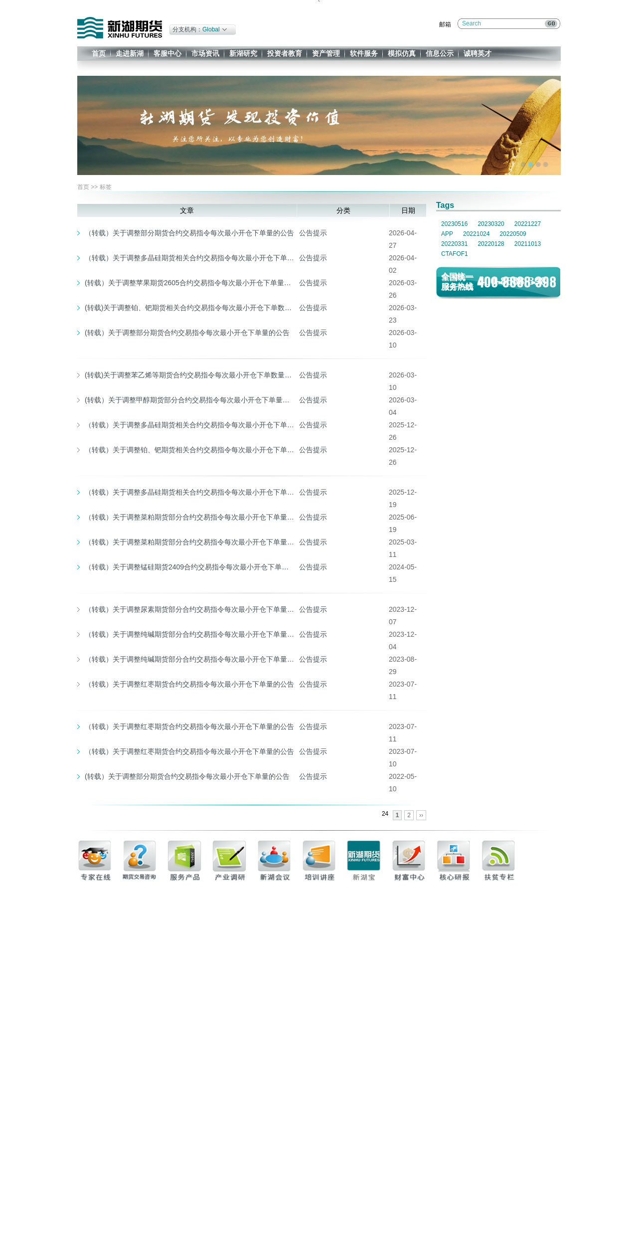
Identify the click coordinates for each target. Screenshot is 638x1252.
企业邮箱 (522, 1224)
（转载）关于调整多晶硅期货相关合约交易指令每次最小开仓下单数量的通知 (189, 492)
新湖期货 (119, 27)
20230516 (454, 223)
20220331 (454, 243)
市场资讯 (205, 53)
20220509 (512, 233)
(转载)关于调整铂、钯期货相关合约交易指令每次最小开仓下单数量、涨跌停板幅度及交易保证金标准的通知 (189, 308)
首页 (99, 53)
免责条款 (497, 1224)
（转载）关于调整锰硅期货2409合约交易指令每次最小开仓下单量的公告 (189, 567)
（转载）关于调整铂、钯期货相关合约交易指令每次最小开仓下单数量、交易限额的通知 (189, 450)
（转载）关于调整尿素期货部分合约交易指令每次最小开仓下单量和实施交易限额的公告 (189, 609)
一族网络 (490, 1247)
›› (421, 815)
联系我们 (471, 1224)
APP (447, 233)
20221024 (476, 233)
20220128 (491, 243)
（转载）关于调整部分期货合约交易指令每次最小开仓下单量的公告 (189, 233)
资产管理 (326, 53)
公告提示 (313, 233)
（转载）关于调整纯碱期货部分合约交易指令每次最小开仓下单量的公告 (189, 634)
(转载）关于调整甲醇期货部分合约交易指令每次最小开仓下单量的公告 (189, 400)
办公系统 (547, 1224)
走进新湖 (130, 53)
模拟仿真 (402, 53)
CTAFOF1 (454, 253)
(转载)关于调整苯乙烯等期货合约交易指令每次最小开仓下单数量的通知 (189, 375)
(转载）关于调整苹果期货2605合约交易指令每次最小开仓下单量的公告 (189, 283)
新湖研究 (243, 53)
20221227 (527, 223)
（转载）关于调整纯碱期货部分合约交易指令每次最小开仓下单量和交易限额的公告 (189, 659)
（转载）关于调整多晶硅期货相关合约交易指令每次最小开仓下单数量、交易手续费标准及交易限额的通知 (189, 425)
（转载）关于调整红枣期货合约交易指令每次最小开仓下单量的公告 (189, 684)
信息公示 (440, 53)
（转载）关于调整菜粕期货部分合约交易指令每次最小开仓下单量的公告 (189, 517)
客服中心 (167, 53)
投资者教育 (284, 53)
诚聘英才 (477, 53)
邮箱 (445, 24)
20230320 (491, 223)
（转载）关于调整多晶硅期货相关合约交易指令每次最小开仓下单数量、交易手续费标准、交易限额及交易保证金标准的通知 (189, 258)
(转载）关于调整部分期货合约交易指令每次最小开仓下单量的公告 (187, 333)
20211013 (527, 243)
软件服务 (364, 53)
